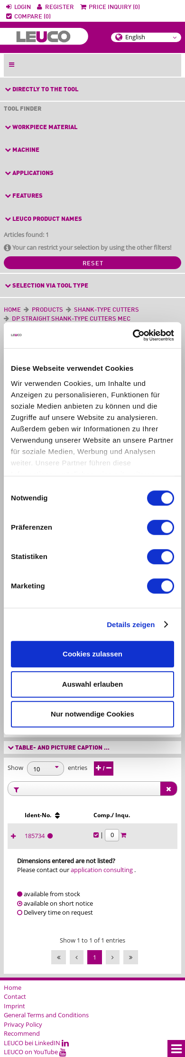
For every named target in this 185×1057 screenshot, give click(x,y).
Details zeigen (131, 624)
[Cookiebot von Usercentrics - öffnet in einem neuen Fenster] (133, 335)
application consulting (102, 869)
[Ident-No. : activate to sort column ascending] (53, 815)
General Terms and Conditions (46, 1015)
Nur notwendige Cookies (92, 714)
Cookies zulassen (92, 654)
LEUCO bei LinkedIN (36, 1043)
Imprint (14, 1006)
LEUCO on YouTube (35, 1052)
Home (12, 310)
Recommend (22, 1033)
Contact (15, 996)
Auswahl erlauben (92, 684)
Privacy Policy (23, 1024)
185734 (36, 835)
